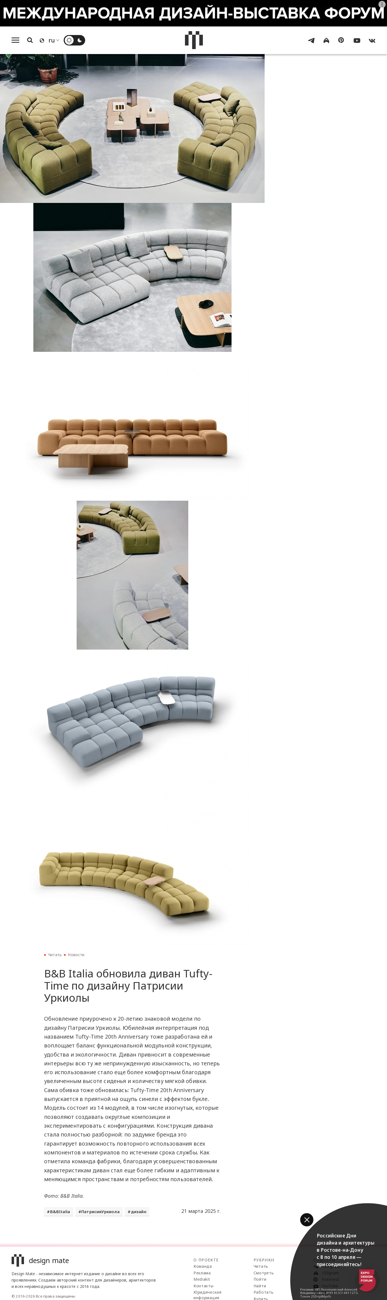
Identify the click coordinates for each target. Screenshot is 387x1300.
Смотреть (264, 1272)
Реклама (202, 1272)
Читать (55, 954)
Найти (260, 1285)
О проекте (206, 1260)
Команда (203, 1266)
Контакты (204, 1285)
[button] (306, 1219)
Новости (76, 954)
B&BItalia (60, 1211)
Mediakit (202, 1279)
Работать (264, 1292)
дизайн (138, 1211)
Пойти (260, 1279)
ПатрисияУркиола (100, 1211)
